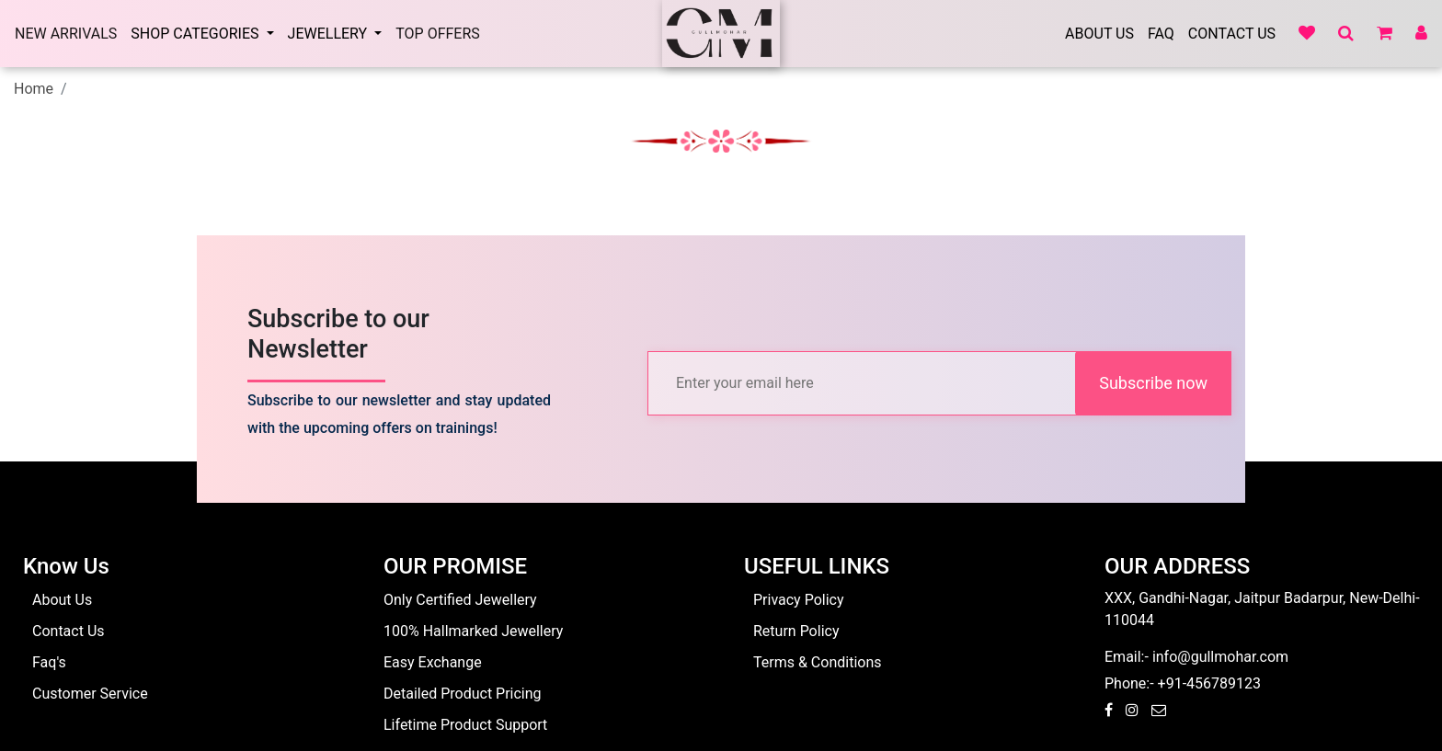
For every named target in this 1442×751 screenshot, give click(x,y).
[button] (1341, 34)
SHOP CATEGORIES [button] (196, 33)
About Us (1099, 33)
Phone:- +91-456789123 (1182, 683)
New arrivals (66, 33)
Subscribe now (1153, 383)
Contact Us (1232, 33)
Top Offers (437, 33)
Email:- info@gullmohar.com (1196, 657)
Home (33, 88)
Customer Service (90, 693)
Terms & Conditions (817, 662)
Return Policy (796, 631)
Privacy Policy (798, 600)
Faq (1161, 33)
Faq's (49, 662)
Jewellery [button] (330, 33)
